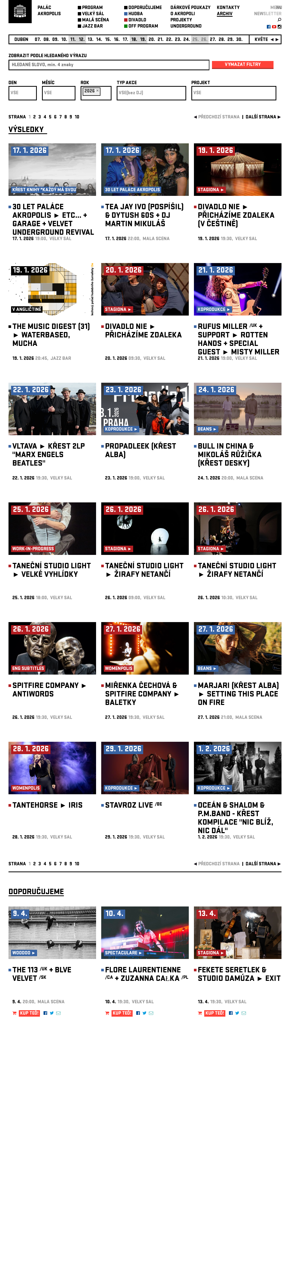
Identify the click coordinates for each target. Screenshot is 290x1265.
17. (125, 40)
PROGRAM (92, 8)
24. (186, 40)
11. (73, 40)
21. (161, 40)
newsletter (268, 14)
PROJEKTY (181, 20)
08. (47, 40)
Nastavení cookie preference (28, 1195)
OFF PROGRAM (143, 27)
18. (134, 40)
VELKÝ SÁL (93, 14)
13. (90, 40)
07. (38, 40)
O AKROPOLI (182, 14)
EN (279, 8)
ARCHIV (225, 14)
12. (82, 40)
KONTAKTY (228, 8)
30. (239, 40)
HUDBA (136, 14)
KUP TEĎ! (29, 1014)
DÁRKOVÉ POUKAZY (190, 8)
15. (108, 40)
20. (152, 40)
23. (178, 40)
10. (64, 40)
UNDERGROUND (186, 27)
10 (77, 117)
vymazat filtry (243, 65)
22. (169, 40)
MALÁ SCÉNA (95, 20)
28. (222, 40)
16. (117, 40)
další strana (261, 117)
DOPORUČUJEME (145, 8)
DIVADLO (137, 20)
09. (55, 40)
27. (213, 40)
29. (230, 40)
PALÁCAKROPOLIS (49, 11)
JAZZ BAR (92, 27)
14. (99, 40)
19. (143, 40)
